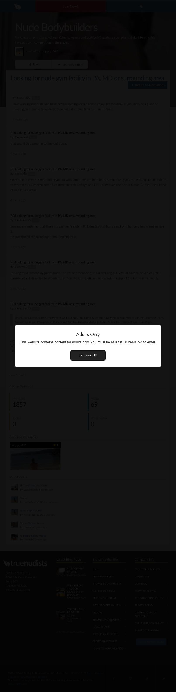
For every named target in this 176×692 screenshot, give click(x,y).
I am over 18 (88, 355)
